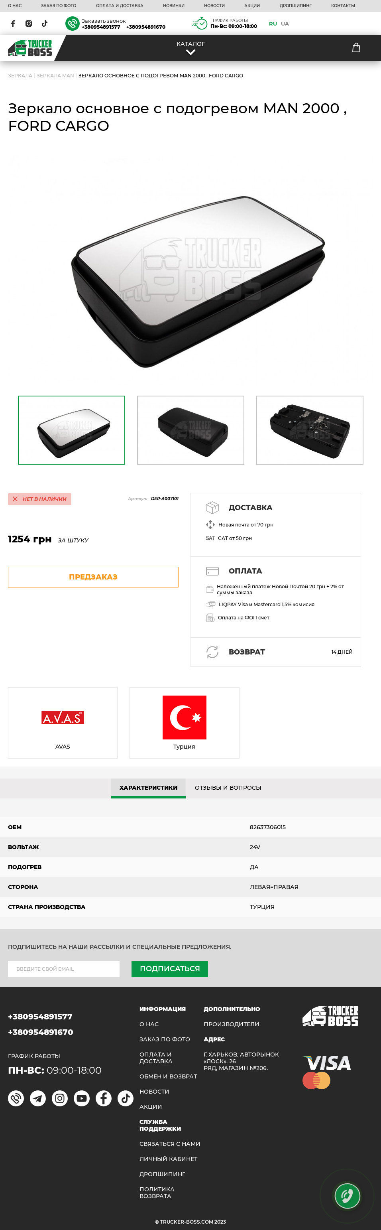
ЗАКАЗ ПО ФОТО (58, 6)
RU (273, 23)
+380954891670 (145, 27)
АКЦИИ (252, 6)
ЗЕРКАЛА (20, 76)
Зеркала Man (55, 76)
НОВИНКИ (174, 6)
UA (285, 23)
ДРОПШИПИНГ (296, 6)
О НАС (15, 6)
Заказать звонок (104, 21)
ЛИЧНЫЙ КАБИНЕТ (168, 1159)
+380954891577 (101, 27)
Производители (231, 1024)
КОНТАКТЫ (343, 6)
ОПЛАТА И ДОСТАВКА (119, 6)
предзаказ (93, 577)
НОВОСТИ (214, 6)
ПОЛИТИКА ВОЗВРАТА (157, 1193)
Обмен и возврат (168, 1076)
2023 (220, 1222)
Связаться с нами (169, 1144)
